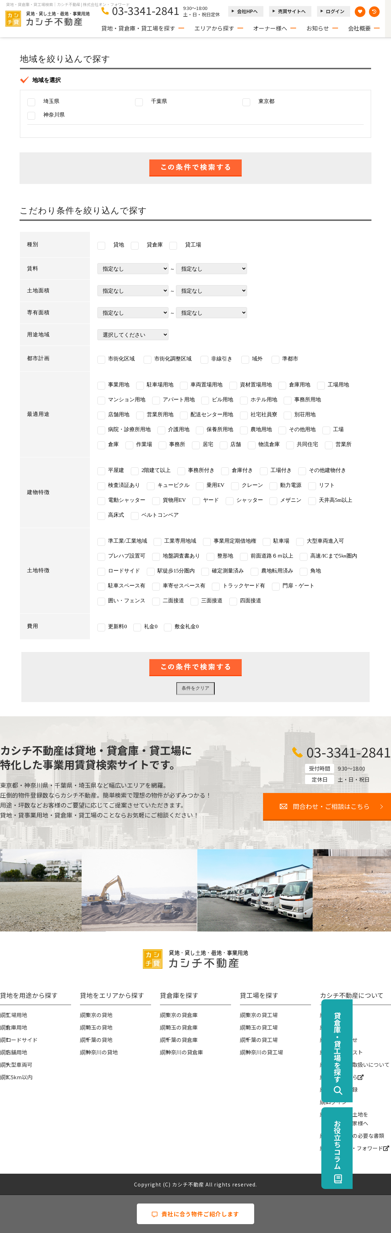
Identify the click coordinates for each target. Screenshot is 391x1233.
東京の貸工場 (262, 1015)
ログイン (335, 11)
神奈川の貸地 (102, 1052)
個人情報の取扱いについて (358, 1064)
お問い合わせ (342, 1039)
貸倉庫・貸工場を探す (375, 1047)
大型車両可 (19, 1064)
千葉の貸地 (99, 1039)
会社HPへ (247, 11)
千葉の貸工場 (262, 1039)
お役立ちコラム (375, 1144)
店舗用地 (16, 1052)
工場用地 (16, 1015)
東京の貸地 (99, 1015)
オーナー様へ (270, 28)
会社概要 (359, 28)
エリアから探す (214, 28)
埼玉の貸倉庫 (182, 1027)
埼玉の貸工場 (262, 1027)
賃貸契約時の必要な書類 (355, 1135)
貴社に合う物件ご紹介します (195, 1214)
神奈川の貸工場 (264, 1052)
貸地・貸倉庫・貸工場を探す (138, 28)
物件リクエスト (344, 1052)
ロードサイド (22, 1039)
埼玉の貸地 (99, 1027)
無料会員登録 (342, 1089)
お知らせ (317, 28)
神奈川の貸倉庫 (184, 1052)
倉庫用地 (16, 1027)
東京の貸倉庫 (182, 1015)
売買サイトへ (292, 11)
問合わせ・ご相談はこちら (331, 806)
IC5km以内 (19, 1077)
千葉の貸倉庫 (182, 1039)
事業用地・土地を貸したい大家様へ (347, 1118)
